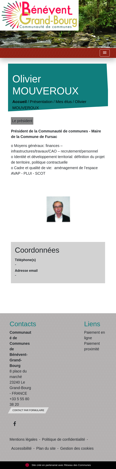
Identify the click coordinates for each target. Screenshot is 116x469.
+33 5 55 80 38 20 (19, 402)
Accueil (19, 102)
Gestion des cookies (77, 448)
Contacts (21, 324)
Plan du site (46, 448)
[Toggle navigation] (105, 53)
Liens (92, 324)
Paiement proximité (92, 346)
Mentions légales (23, 439)
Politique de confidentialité (63, 439)
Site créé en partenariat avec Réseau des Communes (58, 465)
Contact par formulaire (28, 410)
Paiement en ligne (94, 335)
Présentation (41, 102)
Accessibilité (21, 448)
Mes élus (64, 102)
